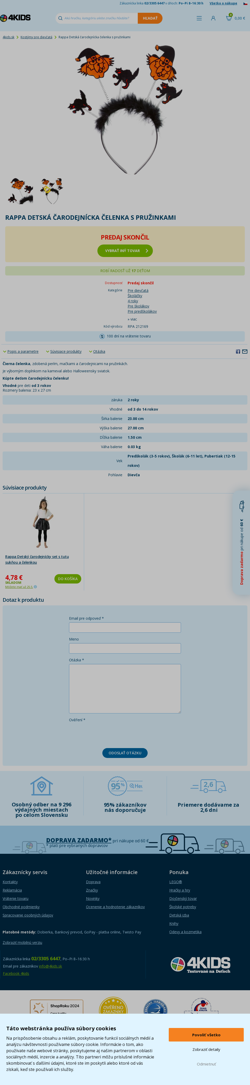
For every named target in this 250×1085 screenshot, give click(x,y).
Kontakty (10, 881)
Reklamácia (12, 890)
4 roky (133, 300)
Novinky (92, 898)
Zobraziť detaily (206, 1049)
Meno (74, 639)
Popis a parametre (23, 351)
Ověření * (77, 719)
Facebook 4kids (16, 973)
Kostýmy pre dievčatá (36, 37)
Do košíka (68, 578)
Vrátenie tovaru (15, 898)
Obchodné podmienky (21, 906)
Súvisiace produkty (66, 351)
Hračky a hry (179, 890)
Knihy (173, 923)
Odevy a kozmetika (185, 931)
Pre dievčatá (138, 290)
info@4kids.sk (50, 966)
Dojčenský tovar (183, 898)
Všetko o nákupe (223, 3)
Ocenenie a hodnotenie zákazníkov (115, 906)
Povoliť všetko (206, 1034)
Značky (92, 890)
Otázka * (76, 659)
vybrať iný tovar (126, 250)
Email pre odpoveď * (86, 618)
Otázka (99, 351)
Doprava (93, 881)
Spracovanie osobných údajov (28, 915)
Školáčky (135, 295)
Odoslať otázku (125, 752)
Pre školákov (138, 306)
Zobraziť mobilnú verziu (22, 942)
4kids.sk (8, 37)
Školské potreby (182, 906)
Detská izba (179, 915)
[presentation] (108, 734)
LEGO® (175, 881)
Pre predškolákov (142, 311)
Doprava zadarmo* (78, 840)
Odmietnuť (206, 1064)
